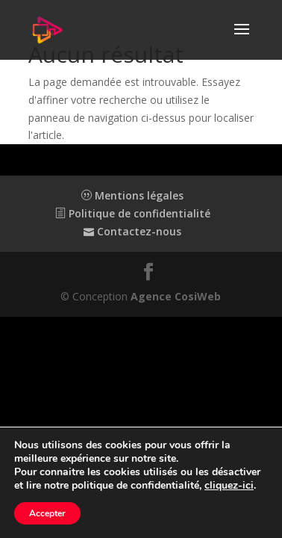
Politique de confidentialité (132, 213)
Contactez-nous (132, 231)
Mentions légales (132, 195)
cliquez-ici (229, 485)
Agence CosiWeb (176, 296)
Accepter (47, 513)
